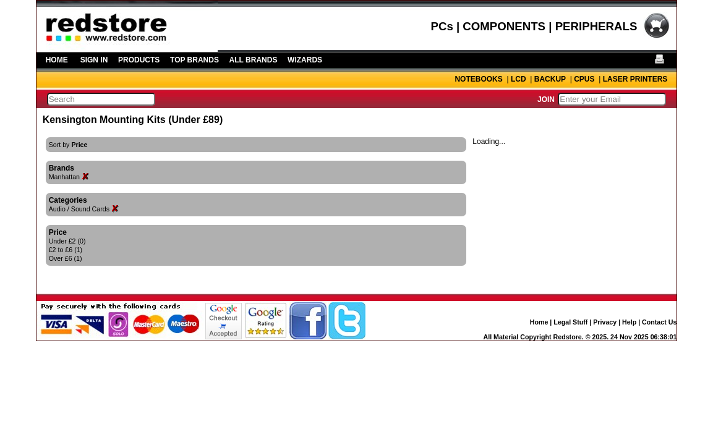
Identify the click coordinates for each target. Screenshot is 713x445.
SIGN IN (94, 60)
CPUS (584, 79)
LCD (518, 79)
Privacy (605, 322)
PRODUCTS (139, 60)
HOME (57, 60)
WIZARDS (305, 60)
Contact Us (659, 322)
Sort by (68, 144)
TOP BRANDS (194, 60)
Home (539, 322)
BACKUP (550, 79)
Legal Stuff (570, 322)
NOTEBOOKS (478, 79)
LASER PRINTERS (635, 79)
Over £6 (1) (65, 258)
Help (629, 322)
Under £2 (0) (67, 241)
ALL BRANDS (253, 60)
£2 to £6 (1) (66, 249)
